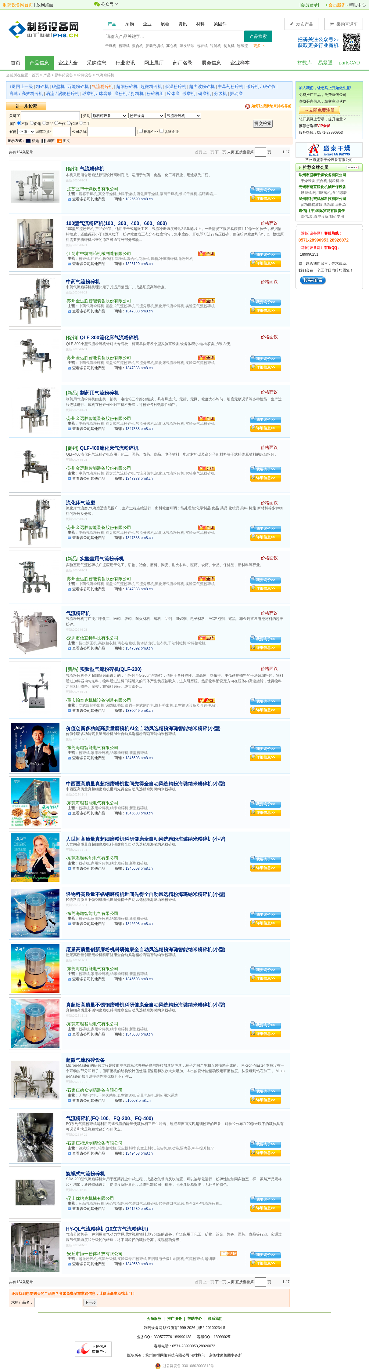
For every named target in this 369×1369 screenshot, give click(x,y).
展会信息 (211, 62)
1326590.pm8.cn (138, 199)
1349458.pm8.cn (138, 1153)
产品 (47, 75)
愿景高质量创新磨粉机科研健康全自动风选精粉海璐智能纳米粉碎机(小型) (145, 949)
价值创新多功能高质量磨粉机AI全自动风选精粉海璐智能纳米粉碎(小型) (143, 728)
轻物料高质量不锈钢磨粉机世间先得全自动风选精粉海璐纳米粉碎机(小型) (145, 894)
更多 (259, 46)
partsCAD (349, 62)
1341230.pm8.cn (138, 1209)
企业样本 (240, 62)
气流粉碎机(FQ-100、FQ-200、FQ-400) (109, 1118)
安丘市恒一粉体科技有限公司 (95, 1253)
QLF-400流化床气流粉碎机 (109, 448)
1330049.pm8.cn (138, 710)
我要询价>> (265, 190)
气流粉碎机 (105, 75)
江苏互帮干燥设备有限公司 (92, 188)
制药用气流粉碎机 (99, 392)
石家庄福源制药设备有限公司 (95, 1143)
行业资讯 (125, 62)
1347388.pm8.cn (138, 311)
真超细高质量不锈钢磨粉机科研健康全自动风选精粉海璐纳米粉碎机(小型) (145, 1004)
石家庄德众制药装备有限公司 (95, 1090)
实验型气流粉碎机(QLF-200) (111, 669)
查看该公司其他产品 (88, 199)
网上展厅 (154, 62)
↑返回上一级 (21, 86)
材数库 (304, 62)
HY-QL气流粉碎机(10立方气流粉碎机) (107, 1229)
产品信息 (39, 62)
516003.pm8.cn (138, 1100)
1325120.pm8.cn (138, 264)
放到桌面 (44, 4)
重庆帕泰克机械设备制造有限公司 (99, 700)
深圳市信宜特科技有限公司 (92, 637)
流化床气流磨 (80, 502)
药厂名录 (182, 62)
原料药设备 (64, 75)
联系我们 (215, 1318)
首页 (15, 62)
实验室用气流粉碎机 (102, 558)
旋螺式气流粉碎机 (85, 1173)
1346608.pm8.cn (138, 758)
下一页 (220, 152)
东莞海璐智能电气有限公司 (92, 747)
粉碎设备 (84, 75)
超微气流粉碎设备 (85, 1060)
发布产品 (301, 24)
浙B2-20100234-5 (210, 1328)
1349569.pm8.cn (138, 1264)
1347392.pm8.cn (138, 648)
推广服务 (174, 1318)
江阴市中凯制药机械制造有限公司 (99, 253)
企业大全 (68, 62)
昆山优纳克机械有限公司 (90, 1198)
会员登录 (309, 4)
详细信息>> (265, 198)
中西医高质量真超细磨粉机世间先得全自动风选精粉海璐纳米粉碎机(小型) (145, 783)
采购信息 (96, 62)
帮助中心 (357, 4)
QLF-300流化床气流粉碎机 (109, 337)
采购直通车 (344, 24)
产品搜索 (258, 36)
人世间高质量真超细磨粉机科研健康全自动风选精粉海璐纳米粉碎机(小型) (145, 839)
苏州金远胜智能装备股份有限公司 (99, 300)
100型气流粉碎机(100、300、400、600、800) (116, 223)
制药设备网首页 (18, 4)
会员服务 (337, 4)
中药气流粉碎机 (83, 281)
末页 (231, 152)
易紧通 (325, 62)
